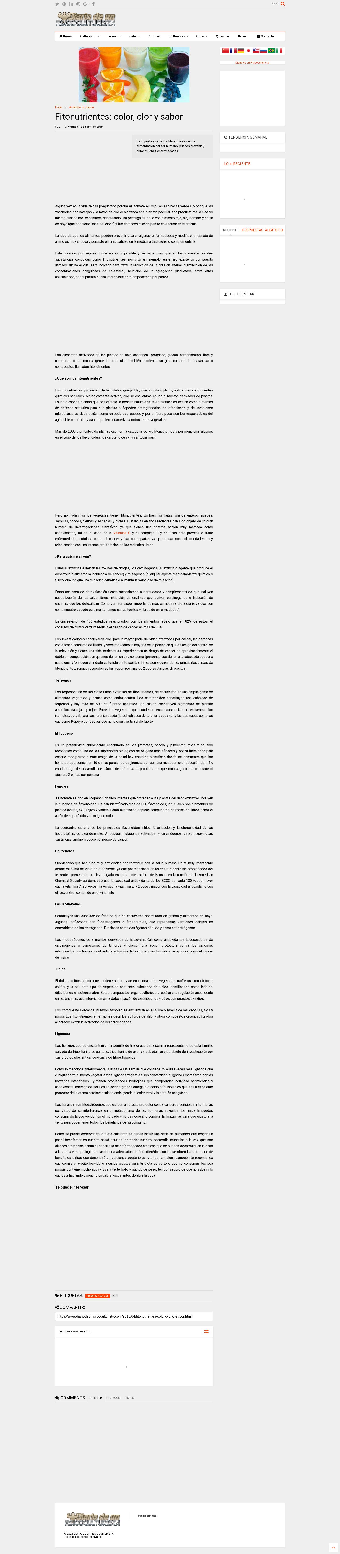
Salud (135, 36)
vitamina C (122, 533)
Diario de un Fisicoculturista (252, 62)
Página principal (147, 1515)
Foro (243, 36)
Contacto (265, 36)
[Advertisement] (206, 19)
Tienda (222, 36)
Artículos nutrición (81, 107)
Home (65, 36)
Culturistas (179, 36)
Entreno (114, 36)
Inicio (58, 107)
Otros (202, 36)
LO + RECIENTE (237, 164)
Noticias (155, 36)
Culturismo (90, 36)
